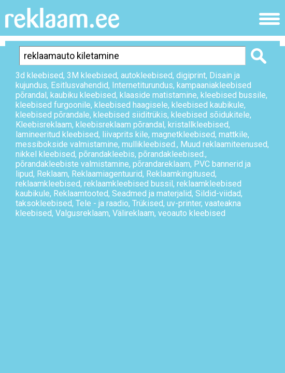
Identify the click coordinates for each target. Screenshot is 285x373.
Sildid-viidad (218, 193)
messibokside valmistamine (67, 144)
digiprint (191, 75)
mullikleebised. (149, 144)
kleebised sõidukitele (210, 115)
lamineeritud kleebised (57, 134)
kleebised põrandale (53, 115)
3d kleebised (39, 75)
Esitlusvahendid (79, 85)
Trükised (147, 203)
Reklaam (52, 174)
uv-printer (184, 203)
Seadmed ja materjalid (152, 193)
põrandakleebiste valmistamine (72, 164)
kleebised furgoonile (53, 105)
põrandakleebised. (171, 154)
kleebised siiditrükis (130, 115)
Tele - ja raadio (102, 203)
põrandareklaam (161, 164)
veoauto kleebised (191, 213)
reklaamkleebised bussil (128, 184)
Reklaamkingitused (180, 174)
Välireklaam (133, 213)
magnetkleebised (183, 134)
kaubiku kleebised (83, 95)
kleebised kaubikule (208, 105)
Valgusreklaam (82, 213)
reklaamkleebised (48, 184)
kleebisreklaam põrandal (120, 125)
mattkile (233, 134)
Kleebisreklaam (44, 125)
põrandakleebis (107, 154)
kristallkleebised (198, 125)
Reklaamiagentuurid (107, 174)
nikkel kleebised (45, 154)
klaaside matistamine (158, 95)
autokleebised (147, 75)
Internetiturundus (142, 85)
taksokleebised (44, 203)
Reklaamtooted (80, 193)
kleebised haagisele (131, 105)
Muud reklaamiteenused (223, 144)
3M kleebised (92, 75)
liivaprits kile (125, 134)
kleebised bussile (233, 95)
